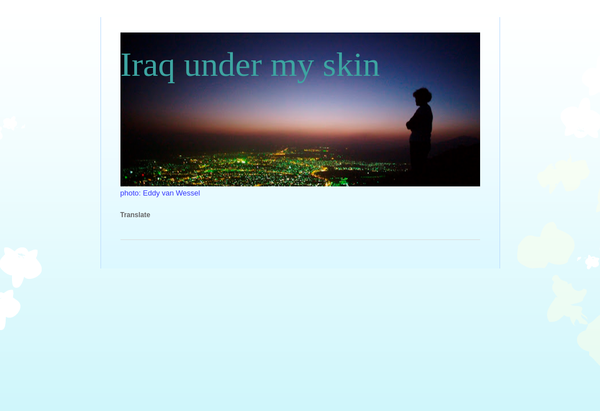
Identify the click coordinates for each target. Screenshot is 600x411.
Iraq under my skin (250, 64)
